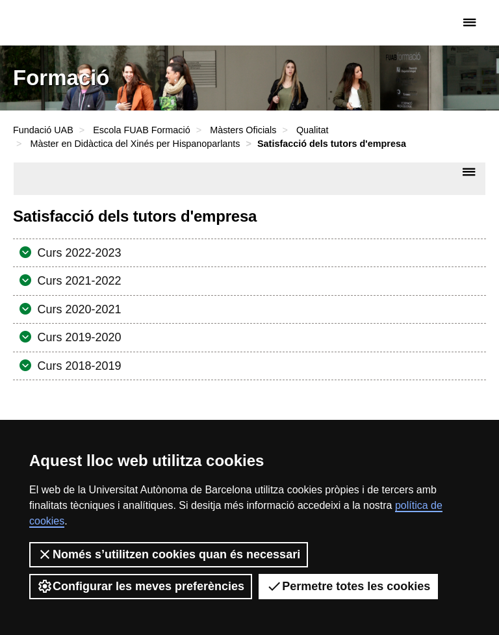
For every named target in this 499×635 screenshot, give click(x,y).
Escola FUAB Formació (141, 130)
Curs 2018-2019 (78, 365)
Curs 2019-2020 (78, 337)
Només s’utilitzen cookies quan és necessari (168, 554)
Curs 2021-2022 (78, 280)
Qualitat (312, 130)
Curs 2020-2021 (78, 309)
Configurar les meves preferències (140, 586)
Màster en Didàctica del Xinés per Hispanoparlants (135, 143)
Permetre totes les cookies (348, 586)
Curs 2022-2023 (78, 252)
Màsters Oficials (243, 130)
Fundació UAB (68, 22)
